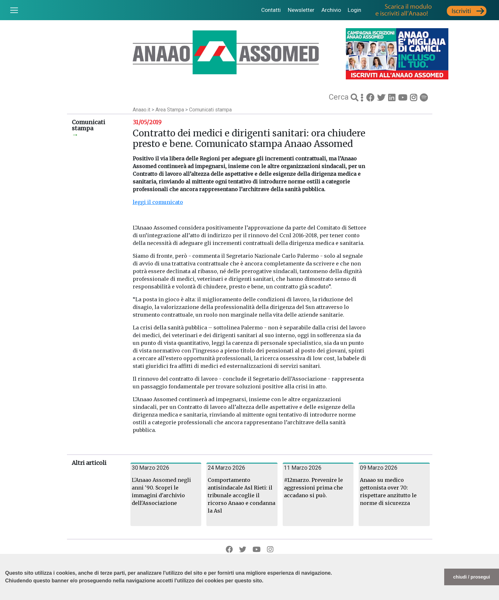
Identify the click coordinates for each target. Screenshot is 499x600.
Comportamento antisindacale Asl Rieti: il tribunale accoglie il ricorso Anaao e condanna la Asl (241, 495)
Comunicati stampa (210, 110)
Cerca (340, 97)
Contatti (271, 10)
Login (354, 10)
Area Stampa (170, 110)
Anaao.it (141, 110)
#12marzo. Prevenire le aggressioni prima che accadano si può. (313, 488)
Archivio (331, 10)
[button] (6, 597)
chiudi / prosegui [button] (471, 577)
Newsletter (301, 10)
